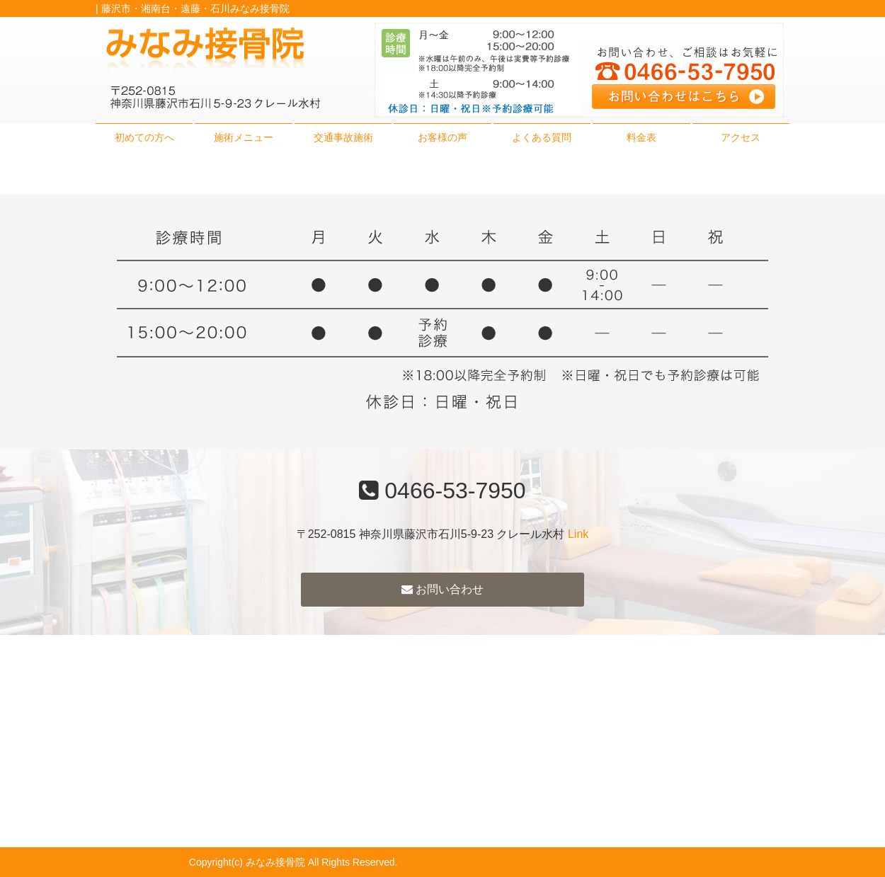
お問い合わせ (442, 589)
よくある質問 (541, 137)
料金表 (641, 137)
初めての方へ (144, 137)
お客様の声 (442, 137)
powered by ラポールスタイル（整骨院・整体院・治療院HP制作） (549, 862)
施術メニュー (243, 137)
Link (578, 534)
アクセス (740, 137)
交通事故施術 (343, 137)
